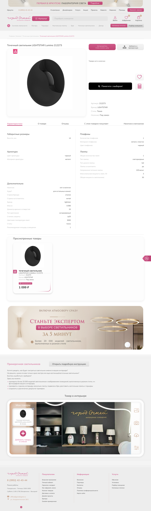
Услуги (77, 10)
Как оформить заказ (49, 488)
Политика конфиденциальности (87, 490)
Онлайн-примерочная (49, 501)
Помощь (122, 10)
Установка (115, 482)
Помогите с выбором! (110, 86)
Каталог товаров (47, 490)
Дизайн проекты (47, 496)
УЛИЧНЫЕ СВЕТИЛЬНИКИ (86, 26)
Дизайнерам (67, 10)
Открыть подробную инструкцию (69, 364)
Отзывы (79, 488)
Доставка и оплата (48, 493)
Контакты (80, 485)
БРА (72, 26)
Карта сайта (81, 493)
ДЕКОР (101, 26)
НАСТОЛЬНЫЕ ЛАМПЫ (59, 26)
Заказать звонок (136, 10)
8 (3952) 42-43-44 (25, 10)
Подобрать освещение (64, 18)
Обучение (115, 480)
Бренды (44, 499)
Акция (85, 10)
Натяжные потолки (119, 26)
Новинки (112, 10)
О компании (55, 10)
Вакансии (80, 480)
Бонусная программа (49, 480)
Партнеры (80, 482)
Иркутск (10, 10)
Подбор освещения (135, 26)
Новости (103, 10)
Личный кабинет (47, 482)
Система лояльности (19, 26)
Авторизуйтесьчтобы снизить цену (102, 47)
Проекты (94, 10)
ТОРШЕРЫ (44, 26)
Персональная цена (25, 283)
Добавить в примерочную (130, 47)
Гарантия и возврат (48, 485)
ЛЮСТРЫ (34, 26)
